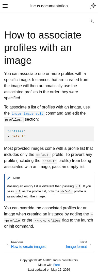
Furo (56, 265)
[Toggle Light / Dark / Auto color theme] (93, 6)
